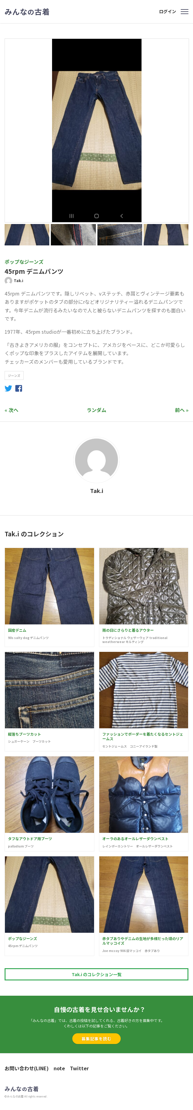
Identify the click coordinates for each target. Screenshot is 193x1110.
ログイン (167, 11)
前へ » (181, 409)
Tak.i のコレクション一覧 (97, 974)
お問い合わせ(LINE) (27, 1068)
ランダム (96, 409)
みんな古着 (27, 11)
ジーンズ (14, 375)
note (59, 1068)
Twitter (79, 1068)
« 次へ (11, 409)
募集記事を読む (96, 1039)
